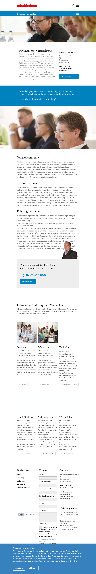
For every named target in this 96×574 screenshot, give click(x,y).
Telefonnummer (44, 489)
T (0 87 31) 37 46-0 (65, 66)
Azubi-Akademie (25, 417)
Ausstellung (22, 484)
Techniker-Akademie (64, 349)
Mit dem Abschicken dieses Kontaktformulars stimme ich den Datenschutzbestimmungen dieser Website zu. (48, 531)
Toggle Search (73, 5)
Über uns (21, 481)
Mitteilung (42, 510)
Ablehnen (32, 568)
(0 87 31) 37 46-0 (34, 275)
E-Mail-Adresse (44, 482)
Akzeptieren (19, 568)
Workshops (43, 347)
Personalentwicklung (27, 14)
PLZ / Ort (42, 503)
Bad (19, 475)
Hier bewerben (66, 76)
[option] (48, 29)
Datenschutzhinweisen (69, 561)
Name (41, 475)
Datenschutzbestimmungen (47, 543)
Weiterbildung (66, 417)
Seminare (21, 347)
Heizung (21, 478)
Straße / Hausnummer (46, 496)
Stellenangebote (46, 417)
